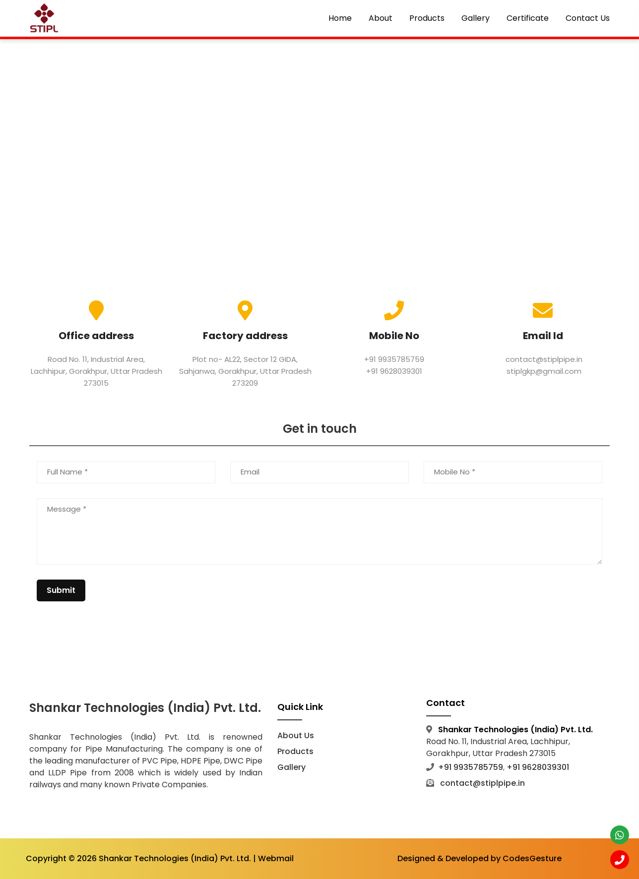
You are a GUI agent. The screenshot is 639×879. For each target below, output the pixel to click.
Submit (61, 590)
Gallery (475, 18)
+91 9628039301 (394, 371)
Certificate (528, 18)
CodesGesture (532, 858)
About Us (295, 735)
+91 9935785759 (394, 359)
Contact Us (588, 18)
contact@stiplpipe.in (543, 359)
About (380, 18)
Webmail (276, 858)
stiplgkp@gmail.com (543, 371)
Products (427, 18)
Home (340, 18)
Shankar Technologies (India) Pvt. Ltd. (175, 858)
